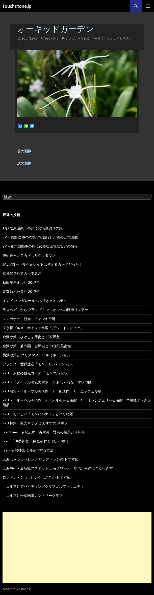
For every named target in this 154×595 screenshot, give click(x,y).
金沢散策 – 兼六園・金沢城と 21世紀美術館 (37, 346)
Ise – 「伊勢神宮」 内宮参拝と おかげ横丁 (36, 441)
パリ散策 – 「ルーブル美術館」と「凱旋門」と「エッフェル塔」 (54, 391)
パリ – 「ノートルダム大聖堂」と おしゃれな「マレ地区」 (49, 382)
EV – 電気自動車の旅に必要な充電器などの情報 (40, 246)
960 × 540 (51, 38)
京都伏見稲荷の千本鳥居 (22, 273)
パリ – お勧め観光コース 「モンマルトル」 (36, 373)
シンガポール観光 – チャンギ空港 (29, 319)
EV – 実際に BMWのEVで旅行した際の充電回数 (40, 237)
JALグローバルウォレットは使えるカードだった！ (43, 264)
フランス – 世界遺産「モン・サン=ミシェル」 (39, 364)
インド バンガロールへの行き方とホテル (35, 300)
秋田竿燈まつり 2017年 (21, 282)
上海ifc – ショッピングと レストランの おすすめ (41, 459)
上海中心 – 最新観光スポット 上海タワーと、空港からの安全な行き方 (58, 468)
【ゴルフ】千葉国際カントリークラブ (33, 495)
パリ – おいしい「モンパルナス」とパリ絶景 (38, 414)
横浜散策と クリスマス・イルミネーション (36, 355)
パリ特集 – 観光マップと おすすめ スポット (37, 423)
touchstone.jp (17, 6)
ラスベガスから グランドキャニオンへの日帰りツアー (45, 309)
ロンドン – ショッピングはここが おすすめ (36, 477)
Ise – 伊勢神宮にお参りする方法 (28, 450)
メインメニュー (148, 6)
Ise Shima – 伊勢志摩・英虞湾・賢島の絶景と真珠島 (44, 432)
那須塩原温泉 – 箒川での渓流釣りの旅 (33, 228)
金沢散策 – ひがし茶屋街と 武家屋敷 (31, 337)
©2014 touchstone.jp (17, 589)
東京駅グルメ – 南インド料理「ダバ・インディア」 (43, 328)
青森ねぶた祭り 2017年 (21, 291)
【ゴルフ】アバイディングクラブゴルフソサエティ (43, 486)
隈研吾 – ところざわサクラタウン (29, 255)
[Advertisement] (77, 547)
